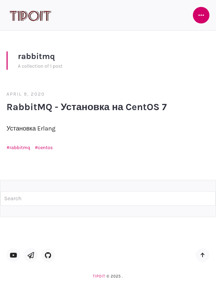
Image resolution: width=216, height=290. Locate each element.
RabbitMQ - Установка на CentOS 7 (87, 107)
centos (45, 148)
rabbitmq (20, 148)
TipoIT (99, 276)
